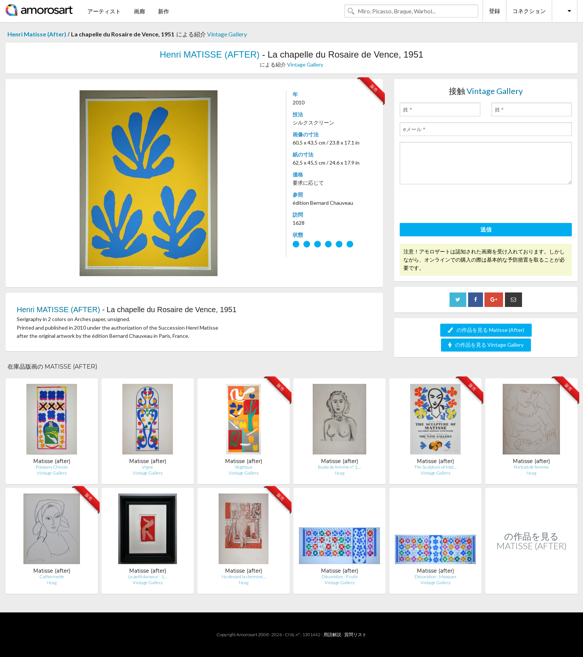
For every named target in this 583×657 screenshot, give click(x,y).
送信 (486, 229)
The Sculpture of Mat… (435, 467)
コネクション (529, 10)
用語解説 (332, 634)
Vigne (147, 467)
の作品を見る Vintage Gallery (486, 345)
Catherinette (51, 576)
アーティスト (104, 11)
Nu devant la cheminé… (244, 576)
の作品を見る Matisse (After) (486, 330)
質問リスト (355, 634)
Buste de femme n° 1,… (339, 467)
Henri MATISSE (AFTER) (210, 54)
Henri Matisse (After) (36, 34)
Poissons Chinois (52, 467)
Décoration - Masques (435, 576)
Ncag (339, 473)
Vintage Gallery (227, 34)
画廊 (139, 11)
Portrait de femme (531, 467)
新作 (163, 11)
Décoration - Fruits (340, 576)
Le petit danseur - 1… (147, 576)
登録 (494, 10)
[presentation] (456, 204)
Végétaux (243, 467)
